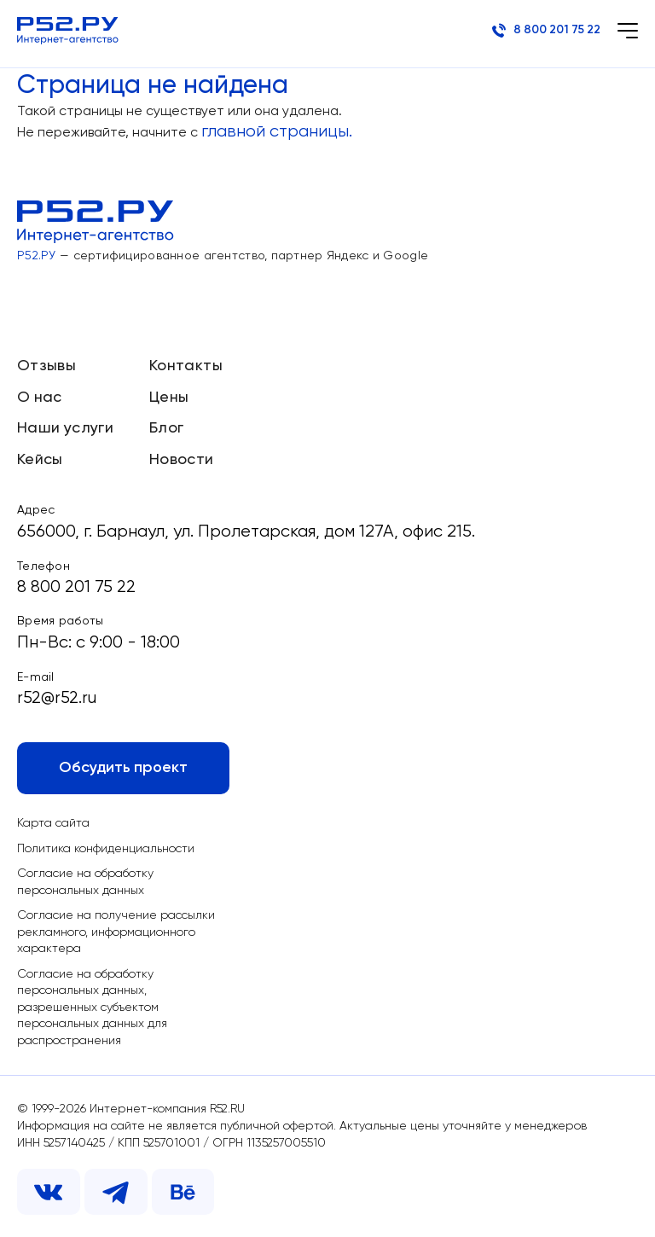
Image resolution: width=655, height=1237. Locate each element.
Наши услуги (65, 424)
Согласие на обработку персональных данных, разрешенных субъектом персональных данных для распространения (92, 1007)
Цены (168, 392)
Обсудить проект (123, 767)
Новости (181, 455)
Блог (166, 424)
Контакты (186, 361)
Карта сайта (53, 822)
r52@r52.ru (56, 696)
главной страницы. (277, 132)
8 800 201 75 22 (544, 30)
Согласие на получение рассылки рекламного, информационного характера (116, 932)
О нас (40, 392)
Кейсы (40, 455)
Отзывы (46, 361)
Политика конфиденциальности (105, 848)
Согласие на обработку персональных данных (85, 882)
